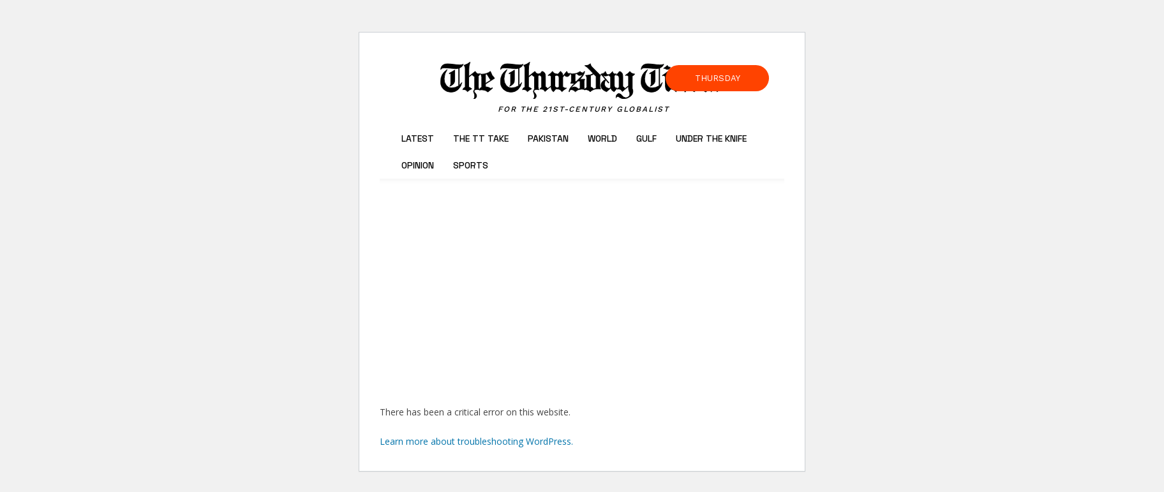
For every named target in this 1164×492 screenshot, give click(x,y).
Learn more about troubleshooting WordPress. (476, 441)
